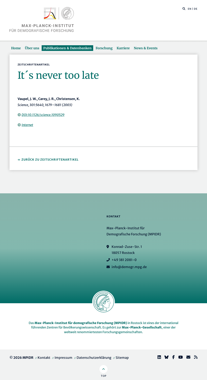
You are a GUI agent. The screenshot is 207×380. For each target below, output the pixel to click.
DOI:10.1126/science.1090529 (43, 115)
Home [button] (16, 48)
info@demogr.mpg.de (129, 267)
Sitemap (122, 358)
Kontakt (44, 358)
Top (103, 375)
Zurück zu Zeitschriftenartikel (50, 159)
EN (189, 8)
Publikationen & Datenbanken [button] (67, 48)
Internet (27, 125)
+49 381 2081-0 (124, 260)
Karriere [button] (123, 48)
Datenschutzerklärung (94, 358)
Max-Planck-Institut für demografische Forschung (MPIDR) (81, 323)
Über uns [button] (32, 48)
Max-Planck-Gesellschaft (142, 327)
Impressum (63, 358)
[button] (184, 8)
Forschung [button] (104, 48)
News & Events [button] (145, 48)
